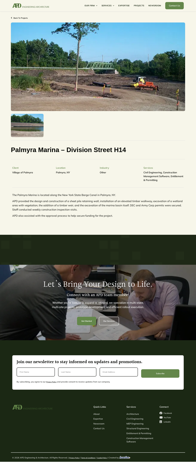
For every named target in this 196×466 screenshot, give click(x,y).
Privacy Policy (52, 381)
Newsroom (154, 5)
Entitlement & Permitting (138, 433)
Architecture (132, 413)
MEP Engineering (134, 423)
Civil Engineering (134, 418)
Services (108, 6)
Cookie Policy (106, 457)
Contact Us (99, 428)
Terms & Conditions (91, 457)
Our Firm (91, 6)
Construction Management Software (139, 440)
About (96, 413)
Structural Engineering (137, 428)
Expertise (124, 5)
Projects (139, 5)
